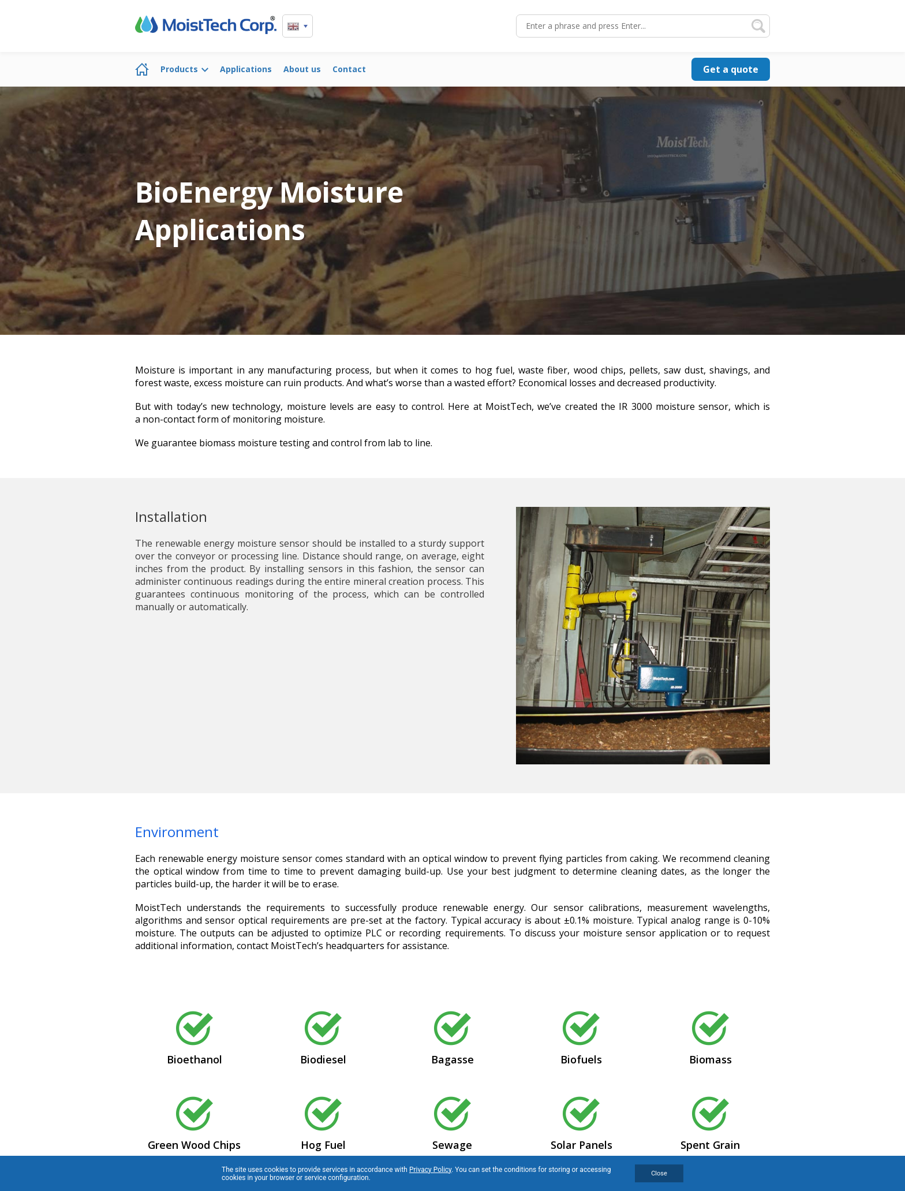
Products (179, 69)
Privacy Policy (430, 1170)
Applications (246, 69)
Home (142, 69)
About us (302, 69)
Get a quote (730, 69)
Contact (349, 69)
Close (659, 1173)
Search (758, 26)
